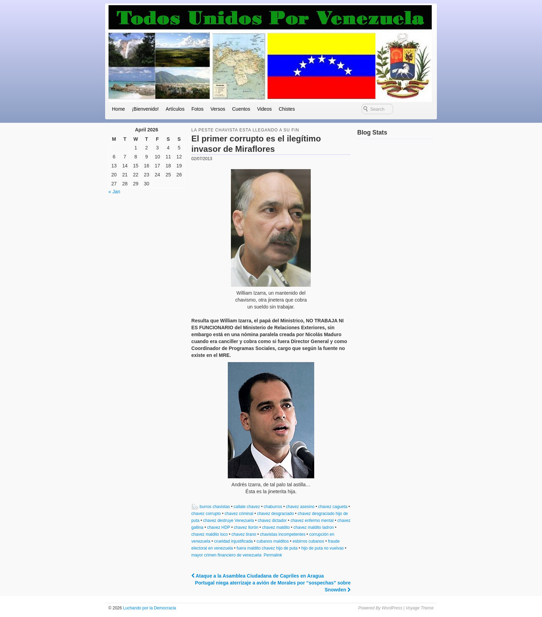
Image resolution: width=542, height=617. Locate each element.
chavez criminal (239, 513)
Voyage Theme (419, 608)
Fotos (197, 109)
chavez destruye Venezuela (228, 520)
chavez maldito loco (209, 534)
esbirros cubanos (308, 541)
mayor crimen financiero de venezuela (226, 555)
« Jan (114, 191)
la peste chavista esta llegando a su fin (245, 130)
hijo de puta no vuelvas (322, 548)
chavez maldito (276, 527)
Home (118, 109)
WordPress (392, 608)
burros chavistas (215, 506)
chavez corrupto (206, 513)
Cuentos (241, 109)
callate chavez (247, 506)
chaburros (273, 506)
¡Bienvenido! (145, 109)
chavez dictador (272, 520)
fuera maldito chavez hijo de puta (267, 548)
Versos (218, 109)
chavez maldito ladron (313, 527)
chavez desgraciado (275, 513)
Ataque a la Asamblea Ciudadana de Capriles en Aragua (257, 576)
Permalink (273, 555)
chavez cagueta (332, 506)
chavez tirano (244, 534)
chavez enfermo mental (312, 520)
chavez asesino (300, 506)
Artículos (175, 109)
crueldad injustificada (233, 541)
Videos (264, 109)
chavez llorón (246, 527)
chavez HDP (218, 527)
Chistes (287, 109)
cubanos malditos (272, 541)
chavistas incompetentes (282, 534)
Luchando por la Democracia (149, 608)
